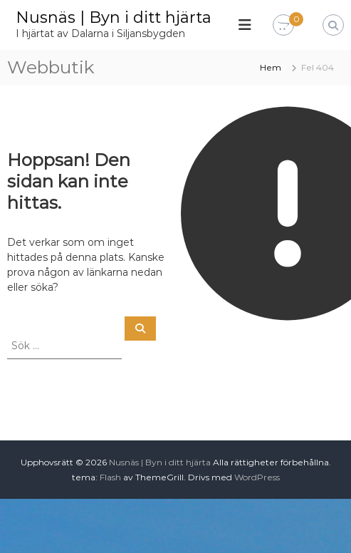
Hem (270, 67)
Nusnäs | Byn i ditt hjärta (113, 17)
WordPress (257, 477)
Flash (110, 477)
